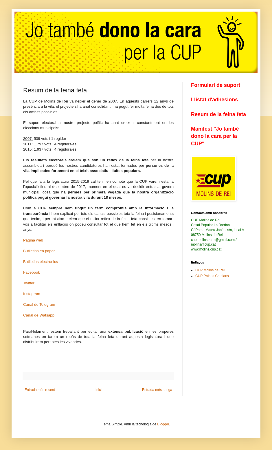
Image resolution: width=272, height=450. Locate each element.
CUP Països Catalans (212, 276)
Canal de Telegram (39, 304)
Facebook (31, 272)
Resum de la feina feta (218, 114)
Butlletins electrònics (40, 261)
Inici (98, 390)
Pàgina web (33, 240)
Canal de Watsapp (38, 315)
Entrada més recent (40, 390)
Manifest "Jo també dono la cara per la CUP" (215, 136)
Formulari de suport (215, 85)
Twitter (28, 283)
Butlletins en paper (39, 251)
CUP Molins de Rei (210, 270)
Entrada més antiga (157, 390)
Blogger (163, 424)
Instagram (31, 294)
